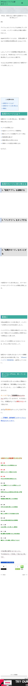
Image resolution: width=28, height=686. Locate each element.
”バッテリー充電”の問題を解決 (7, 562)
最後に (5, 108)
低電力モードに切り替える (10, 106)
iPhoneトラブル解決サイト (8, 3)
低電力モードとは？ (8, 103)
